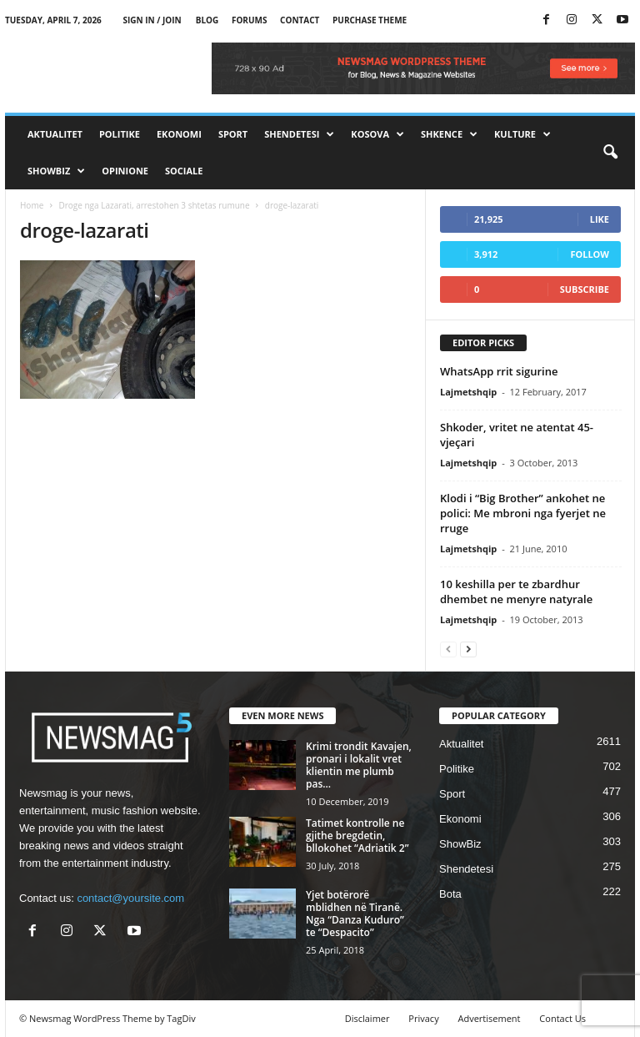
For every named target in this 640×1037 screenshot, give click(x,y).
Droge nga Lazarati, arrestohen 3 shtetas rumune (153, 205)
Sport (233, 134)
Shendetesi (299, 134)
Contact (299, 20)
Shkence (449, 134)
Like (599, 219)
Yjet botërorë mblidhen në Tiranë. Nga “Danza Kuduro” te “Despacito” (355, 913)
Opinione (125, 170)
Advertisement (489, 1018)
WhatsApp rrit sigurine (499, 371)
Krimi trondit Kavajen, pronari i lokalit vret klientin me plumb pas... (359, 765)
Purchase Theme (369, 20)
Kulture (522, 134)
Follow (589, 254)
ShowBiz (56, 171)
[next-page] (468, 648)
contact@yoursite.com (130, 898)
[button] (610, 152)
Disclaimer (367, 1018)
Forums (250, 20)
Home (31, 205)
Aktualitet (55, 134)
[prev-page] (448, 648)
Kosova (377, 134)
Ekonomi (179, 134)
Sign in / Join (151, 20)
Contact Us (562, 1018)
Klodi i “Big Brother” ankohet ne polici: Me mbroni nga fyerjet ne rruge (523, 513)
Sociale (183, 170)
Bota (450, 894)
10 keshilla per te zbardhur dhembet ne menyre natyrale (516, 591)
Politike (119, 134)
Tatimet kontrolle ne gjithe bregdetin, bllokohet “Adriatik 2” (357, 835)
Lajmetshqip (468, 391)
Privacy (423, 1018)
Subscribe (584, 289)
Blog (207, 20)
